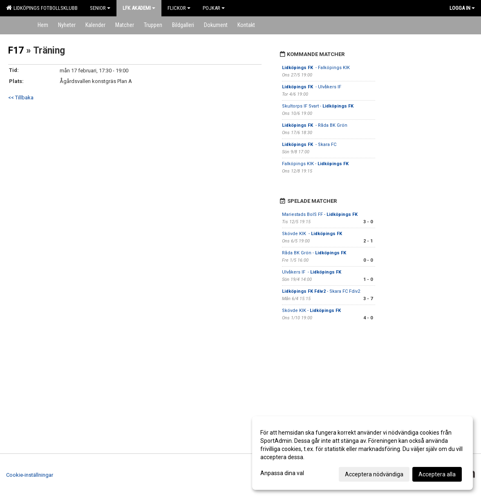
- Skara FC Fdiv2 (321, 291)
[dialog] (362, 453)
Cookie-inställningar (29, 475)
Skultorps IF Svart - (318, 106)
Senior (100, 8)
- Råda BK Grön (314, 125)
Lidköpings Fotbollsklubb (42, 7)
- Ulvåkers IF (312, 87)
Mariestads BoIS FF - (320, 214)
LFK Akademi (139, 8)
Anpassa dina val (282, 473)
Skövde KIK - (312, 233)
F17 (16, 50)
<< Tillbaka (21, 97)
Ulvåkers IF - (312, 272)
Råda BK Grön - (314, 253)
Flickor (179, 8)
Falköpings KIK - (316, 163)
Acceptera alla (437, 474)
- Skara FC (309, 144)
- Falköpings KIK (316, 67)
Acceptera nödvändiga (374, 474)
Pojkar (214, 8)
